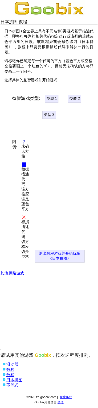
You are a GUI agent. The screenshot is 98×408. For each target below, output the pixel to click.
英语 (60, 402)
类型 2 (74, 99)
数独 (10, 369)
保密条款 (66, 397)
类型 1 (51, 99)
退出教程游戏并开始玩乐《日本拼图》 (59, 255)
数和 (10, 375)
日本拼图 (14, 380)
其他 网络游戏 (12, 273)
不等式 (12, 385)
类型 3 (49, 115)
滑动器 (12, 364)
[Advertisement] (49, 313)
